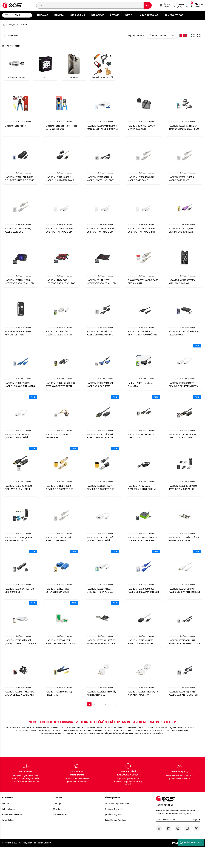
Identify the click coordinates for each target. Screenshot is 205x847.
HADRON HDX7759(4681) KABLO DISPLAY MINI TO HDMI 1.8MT (184, 591)
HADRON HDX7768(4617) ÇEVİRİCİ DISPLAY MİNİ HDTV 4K (183, 385)
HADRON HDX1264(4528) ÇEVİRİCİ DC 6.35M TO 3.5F (59, 487)
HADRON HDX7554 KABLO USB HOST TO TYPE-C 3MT (59, 230)
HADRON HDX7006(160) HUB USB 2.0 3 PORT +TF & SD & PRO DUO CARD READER (142, 539)
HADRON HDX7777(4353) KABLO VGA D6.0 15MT (100, 384)
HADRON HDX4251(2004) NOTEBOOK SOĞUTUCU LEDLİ (20, 282)
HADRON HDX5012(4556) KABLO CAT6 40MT (182, 179)
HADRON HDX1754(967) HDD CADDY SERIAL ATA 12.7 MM (19, 693)
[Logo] (12, 5)
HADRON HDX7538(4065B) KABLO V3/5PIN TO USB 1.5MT (184, 693)
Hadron (23, 25)
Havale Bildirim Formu (12, 814)
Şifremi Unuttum (60, 814)
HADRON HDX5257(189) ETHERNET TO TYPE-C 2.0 (100, 590)
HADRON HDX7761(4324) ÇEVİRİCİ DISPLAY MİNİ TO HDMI (18, 436)
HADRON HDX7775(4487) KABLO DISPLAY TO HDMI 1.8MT (100, 436)
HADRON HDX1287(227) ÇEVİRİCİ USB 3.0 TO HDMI (59, 333)
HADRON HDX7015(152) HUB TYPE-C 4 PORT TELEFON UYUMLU (60, 385)
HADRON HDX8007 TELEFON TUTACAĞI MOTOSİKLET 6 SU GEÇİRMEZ (184, 127)
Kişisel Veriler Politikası (115, 820)
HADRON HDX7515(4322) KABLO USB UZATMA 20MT (60, 179)
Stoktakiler (13, 35)
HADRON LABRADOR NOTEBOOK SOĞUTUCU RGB (60, 282)
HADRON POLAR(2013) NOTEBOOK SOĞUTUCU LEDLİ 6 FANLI (102, 282)
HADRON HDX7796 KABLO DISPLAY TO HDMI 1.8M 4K (18, 487)
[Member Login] (180, 5)
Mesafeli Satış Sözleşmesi (117, 803)
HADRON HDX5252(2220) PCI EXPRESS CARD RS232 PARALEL (184, 539)
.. (110, 704)
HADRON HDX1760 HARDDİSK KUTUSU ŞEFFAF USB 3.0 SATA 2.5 (102, 127)
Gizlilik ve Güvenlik (113, 809)
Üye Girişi (57, 809)
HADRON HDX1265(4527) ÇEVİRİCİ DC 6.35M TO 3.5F (100, 487)
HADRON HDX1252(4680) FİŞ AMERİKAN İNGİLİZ (101, 693)
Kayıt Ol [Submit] (196, 819)
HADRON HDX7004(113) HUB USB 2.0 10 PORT (19, 590)
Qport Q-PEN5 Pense (15, 125)
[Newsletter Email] (178, 820)
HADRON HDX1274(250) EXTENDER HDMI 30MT (58, 590)
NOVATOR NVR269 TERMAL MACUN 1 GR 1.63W (19, 333)
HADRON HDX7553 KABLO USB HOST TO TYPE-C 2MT (100, 230)
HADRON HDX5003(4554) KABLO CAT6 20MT (18, 230)
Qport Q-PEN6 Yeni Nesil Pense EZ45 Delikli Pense (61, 127)
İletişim (5, 803)
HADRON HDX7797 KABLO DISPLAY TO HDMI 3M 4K (182, 436)
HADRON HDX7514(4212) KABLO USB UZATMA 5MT (141, 642)
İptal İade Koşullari (113, 814)
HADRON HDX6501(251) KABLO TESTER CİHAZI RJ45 (60, 642)
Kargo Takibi (8, 820)
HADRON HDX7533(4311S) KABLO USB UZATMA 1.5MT (101, 333)
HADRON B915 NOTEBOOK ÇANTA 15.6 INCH (141, 127)
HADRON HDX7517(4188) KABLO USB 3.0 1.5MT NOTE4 (20, 384)
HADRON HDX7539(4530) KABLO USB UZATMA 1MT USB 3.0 (143, 591)
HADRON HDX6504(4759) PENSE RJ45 (59, 693)
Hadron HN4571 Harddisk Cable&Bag (140, 384)
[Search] (94, 5)
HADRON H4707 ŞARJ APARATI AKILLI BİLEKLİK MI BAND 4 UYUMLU (142, 488)
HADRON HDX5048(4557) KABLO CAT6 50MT (141, 179)
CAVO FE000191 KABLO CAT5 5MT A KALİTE (143, 282)
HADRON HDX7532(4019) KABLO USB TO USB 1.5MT (100, 179)
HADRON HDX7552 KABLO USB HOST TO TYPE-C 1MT (141, 230)
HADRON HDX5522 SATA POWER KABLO (58, 436)
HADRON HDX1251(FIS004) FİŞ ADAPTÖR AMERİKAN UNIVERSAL (143, 693)
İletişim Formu (8, 809)
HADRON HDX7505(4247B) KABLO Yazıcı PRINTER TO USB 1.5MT (184, 642)
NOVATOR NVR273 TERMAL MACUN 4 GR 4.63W (183, 282)
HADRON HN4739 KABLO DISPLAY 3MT (141, 436)
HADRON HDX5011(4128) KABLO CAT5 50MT (58, 539)
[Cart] (197, 5)
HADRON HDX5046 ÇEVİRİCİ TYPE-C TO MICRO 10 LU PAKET (183, 488)
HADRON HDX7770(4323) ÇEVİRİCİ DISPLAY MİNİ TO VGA (100, 539)
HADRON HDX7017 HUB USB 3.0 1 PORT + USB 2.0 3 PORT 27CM (19, 179)
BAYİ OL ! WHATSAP (190, 842)
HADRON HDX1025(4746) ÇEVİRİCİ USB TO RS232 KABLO (181, 230)
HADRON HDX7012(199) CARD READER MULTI (184, 333)
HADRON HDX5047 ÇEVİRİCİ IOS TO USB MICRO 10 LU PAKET (19, 539)
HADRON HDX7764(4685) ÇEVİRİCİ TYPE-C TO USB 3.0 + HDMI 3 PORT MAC (20, 642)
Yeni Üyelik (58, 803)
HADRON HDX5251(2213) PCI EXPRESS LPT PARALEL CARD (101, 642)
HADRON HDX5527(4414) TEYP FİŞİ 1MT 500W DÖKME (142, 333)
